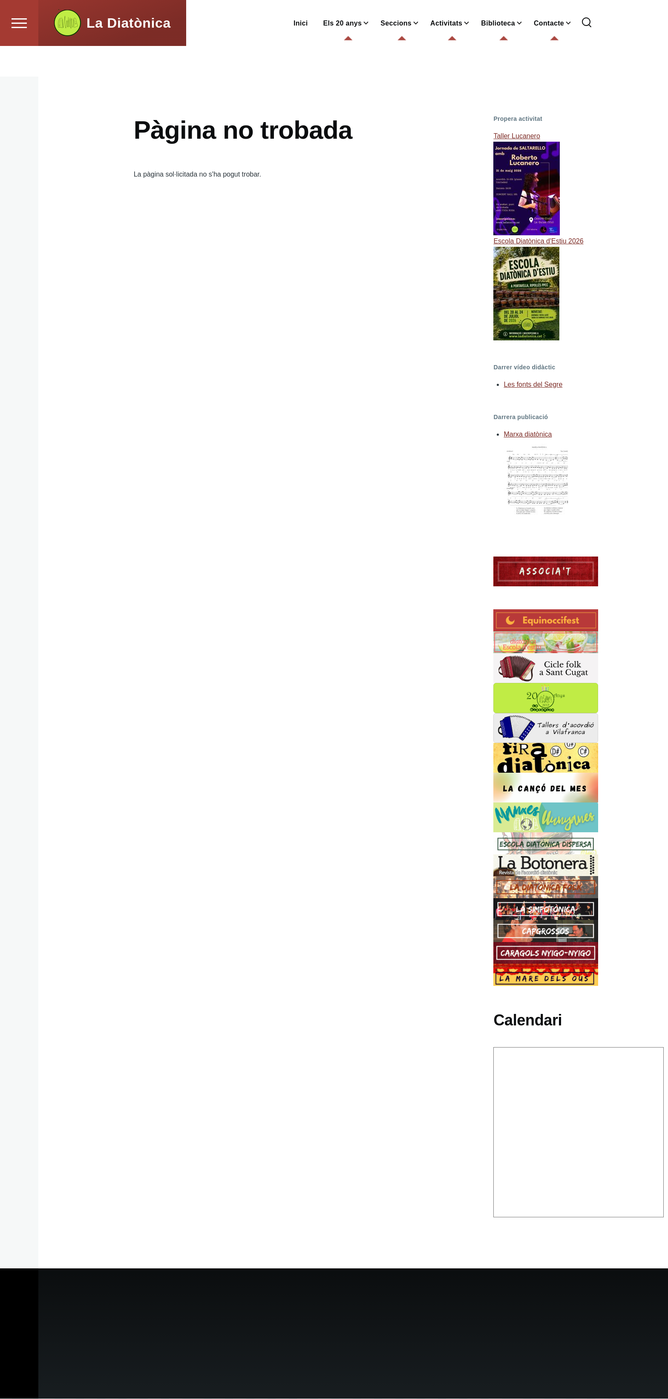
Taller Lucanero (516, 136)
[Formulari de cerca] (586, 54)
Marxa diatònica (528, 434)
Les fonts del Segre (533, 384)
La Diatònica (128, 53)
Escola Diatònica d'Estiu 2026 (538, 241)
